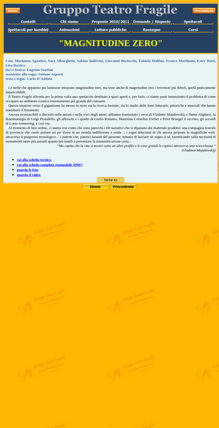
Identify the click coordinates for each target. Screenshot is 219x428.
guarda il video (28, 175)
